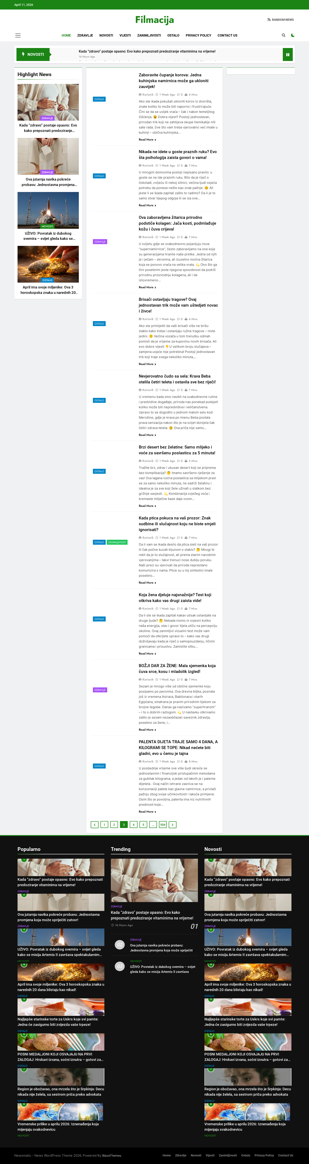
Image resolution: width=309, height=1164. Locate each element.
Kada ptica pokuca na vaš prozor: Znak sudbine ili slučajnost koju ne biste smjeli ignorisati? (177, 524)
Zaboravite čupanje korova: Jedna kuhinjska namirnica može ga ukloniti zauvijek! (174, 80)
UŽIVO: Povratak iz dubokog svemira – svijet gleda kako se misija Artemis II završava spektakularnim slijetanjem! (59, 954)
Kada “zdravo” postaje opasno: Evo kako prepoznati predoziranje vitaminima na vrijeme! (147, 51)
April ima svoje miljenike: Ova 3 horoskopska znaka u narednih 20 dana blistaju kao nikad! (48, 292)
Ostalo (173, 35)
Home (66, 35)
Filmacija (154, 20)
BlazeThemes (111, 1155)
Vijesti (125, 35)
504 (162, 824)
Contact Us (227, 35)
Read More (147, 139)
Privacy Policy (198, 35)
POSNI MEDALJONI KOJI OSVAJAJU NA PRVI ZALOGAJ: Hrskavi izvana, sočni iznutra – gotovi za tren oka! (59, 1059)
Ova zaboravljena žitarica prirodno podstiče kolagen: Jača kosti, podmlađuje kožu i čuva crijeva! (177, 223)
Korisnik (148, 94)
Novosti (106, 35)
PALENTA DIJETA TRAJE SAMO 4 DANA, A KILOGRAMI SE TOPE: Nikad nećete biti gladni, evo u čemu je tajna (178, 747)
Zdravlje (85, 35)
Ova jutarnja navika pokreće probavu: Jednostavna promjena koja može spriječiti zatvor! (48, 184)
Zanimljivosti (149, 35)
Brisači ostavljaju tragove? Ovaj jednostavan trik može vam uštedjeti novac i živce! (178, 305)
